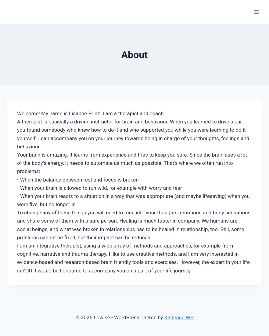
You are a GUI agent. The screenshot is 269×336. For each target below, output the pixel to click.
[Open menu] (256, 12)
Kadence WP (179, 317)
